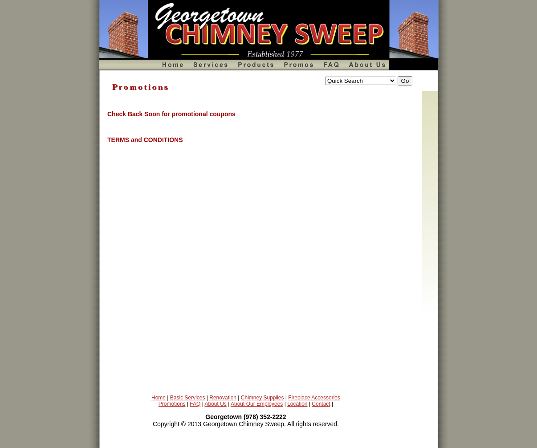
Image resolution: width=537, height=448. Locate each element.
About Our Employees (257, 404)
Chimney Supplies (262, 398)
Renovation (222, 398)
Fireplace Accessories (314, 398)
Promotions (172, 404)
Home (158, 398)
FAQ (195, 404)
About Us (215, 404)
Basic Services (187, 398)
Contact (321, 404)
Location (297, 404)
